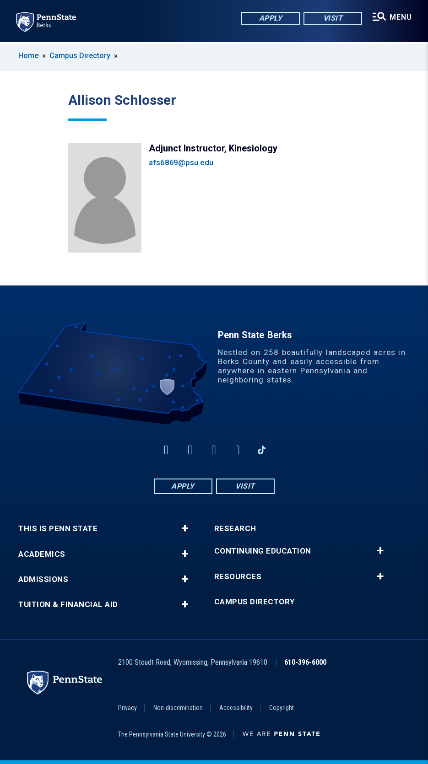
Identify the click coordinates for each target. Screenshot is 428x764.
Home (28, 55)
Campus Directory (79, 55)
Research (235, 528)
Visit (332, 18)
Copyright (281, 707)
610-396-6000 (305, 662)
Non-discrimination (178, 707)
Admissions (43, 579)
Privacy (127, 707)
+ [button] (184, 528)
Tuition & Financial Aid (68, 604)
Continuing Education (262, 551)
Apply (270, 18)
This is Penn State (58, 528)
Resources (238, 576)
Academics (41, 554)
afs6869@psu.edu (181, 162)
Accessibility (236, 707)
